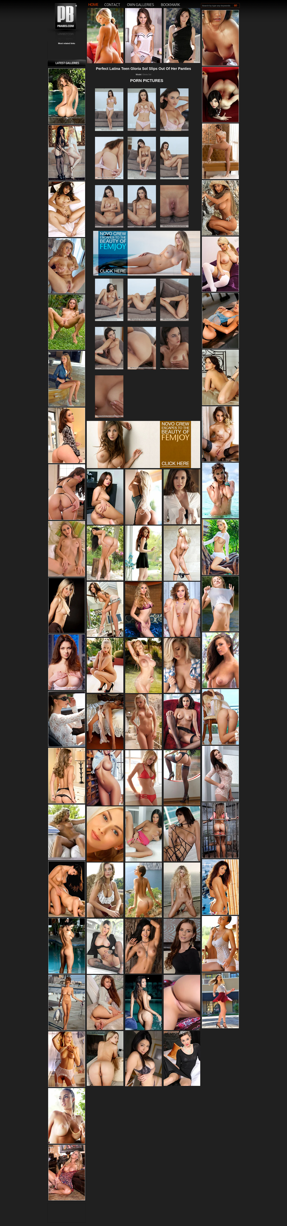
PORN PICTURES (146, 80)
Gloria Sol (146, 74)
